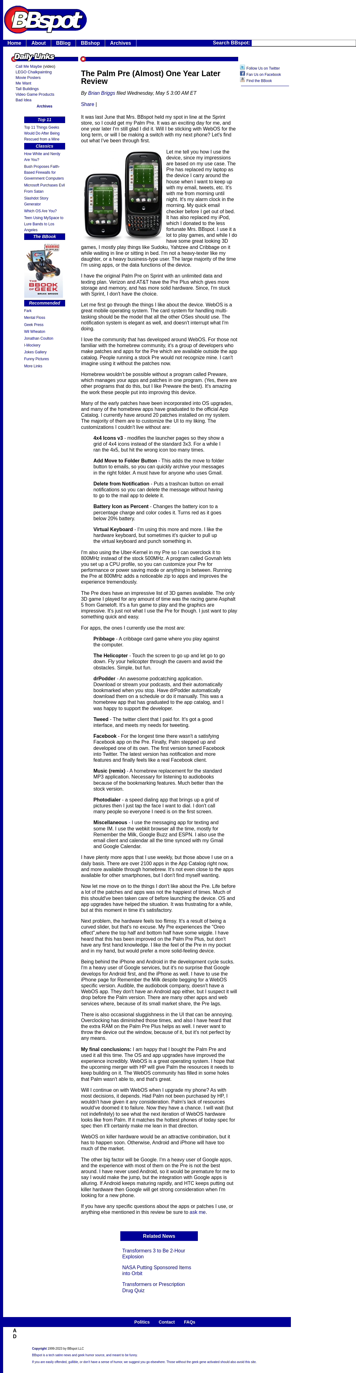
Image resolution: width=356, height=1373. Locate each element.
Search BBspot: (232, 42)
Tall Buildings (27, 88)
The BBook (44, 236)
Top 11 (44, 119)
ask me (198, 1212)
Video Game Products (35, 94)
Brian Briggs (101, 93)
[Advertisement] (265, 188)
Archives (120, 43)
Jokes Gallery (35, 352)
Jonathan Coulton (38, 338)
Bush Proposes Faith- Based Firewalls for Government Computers (44, 172)
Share (87, 104)
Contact (167, 1322)
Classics (44, 146)
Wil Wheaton (34, 331)
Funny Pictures (36, 359)
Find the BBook (259, 81)
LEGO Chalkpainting (34, 72)
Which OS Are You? (40, 211)
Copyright (39, 1348)
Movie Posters (28, 77)
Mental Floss (34, 317)
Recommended (44, 303)
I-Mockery (32, 345)
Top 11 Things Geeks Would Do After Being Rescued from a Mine (42, 133)
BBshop (90, 43)
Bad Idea (23, 100)
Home (14, 43)
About (38, 43)
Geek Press (34, 325)
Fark (28, 311)
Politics (142, 1322)
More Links (33, 366)
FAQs (189, 1322)
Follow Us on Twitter (263, 68)
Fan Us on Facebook (264, 74)
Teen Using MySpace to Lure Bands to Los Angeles (44, 224)
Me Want (23, 83)
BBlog (63, 43)
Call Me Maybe (29, 66)
